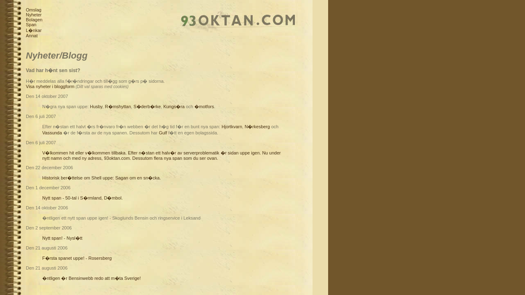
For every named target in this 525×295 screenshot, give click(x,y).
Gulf (163, 132)
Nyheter (34, 14)
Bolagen (34, 19)
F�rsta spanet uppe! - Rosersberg (77, 258)
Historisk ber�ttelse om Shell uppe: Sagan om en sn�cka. (101, 177)
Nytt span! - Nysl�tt (62, 238)
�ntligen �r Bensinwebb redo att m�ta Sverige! (91, 278)
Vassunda (52, 132)
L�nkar (34, 30)
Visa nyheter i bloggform (50, 86)
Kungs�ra (174, 106)
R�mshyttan (118, 106)
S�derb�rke (147, 106)
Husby (96, 106)
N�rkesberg (257, 126)
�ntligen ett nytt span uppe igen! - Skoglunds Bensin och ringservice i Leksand (121, 218)
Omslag (33, 9)
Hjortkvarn (231, 126)
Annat (32, 35)
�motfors (204, 106)
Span (31, 24)
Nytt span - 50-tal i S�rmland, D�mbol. (82, 197)
